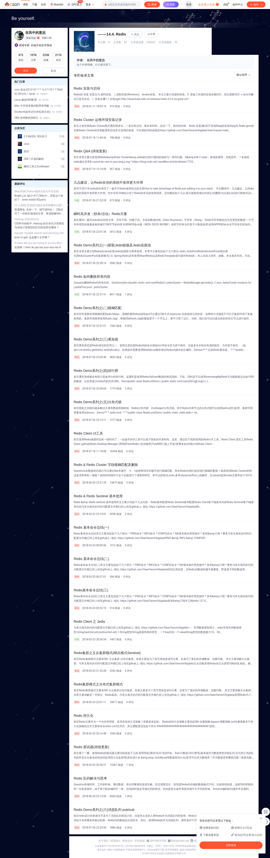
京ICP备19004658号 (135, 846)
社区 (43, 4)
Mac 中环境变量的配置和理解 (37, 105)
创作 (256, 4)
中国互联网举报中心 (136, 849)
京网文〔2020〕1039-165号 (160, 846)
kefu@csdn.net (180, 840)
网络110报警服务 (116, 849)
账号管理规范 (172, 849)
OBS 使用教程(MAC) (32, 117)
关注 (25, 70)
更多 (90, 4)
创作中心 (237, 4)
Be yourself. (23, 18)
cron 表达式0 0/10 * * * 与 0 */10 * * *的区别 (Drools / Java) (38, 91)
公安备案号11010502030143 (109, 846)
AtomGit (56, 4)
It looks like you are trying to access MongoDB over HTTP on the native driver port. (39, 242)
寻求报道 (139, 840)
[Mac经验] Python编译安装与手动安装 (36, 191)
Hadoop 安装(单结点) (26, 219)
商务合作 (127, 840)
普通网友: (20, 209)
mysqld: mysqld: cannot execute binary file (39, 233)
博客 (25, 4)
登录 (188, 4)
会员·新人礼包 (208, 4)
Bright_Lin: (20, 195)
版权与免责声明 (188, 849)
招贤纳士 (115, 840)
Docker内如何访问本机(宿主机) (38, 111)
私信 (53, 70)
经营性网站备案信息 (186, 846)
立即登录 (231, 845)
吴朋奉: (19, 247)
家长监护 (101, 849)
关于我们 (103, 840)
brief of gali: (21, 237)
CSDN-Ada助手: (23, 223)
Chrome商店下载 (155, 849)
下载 (34, 4)
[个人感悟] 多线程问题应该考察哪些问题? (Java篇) (39, 205)
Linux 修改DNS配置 (31, 99)
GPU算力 (75, 3)
